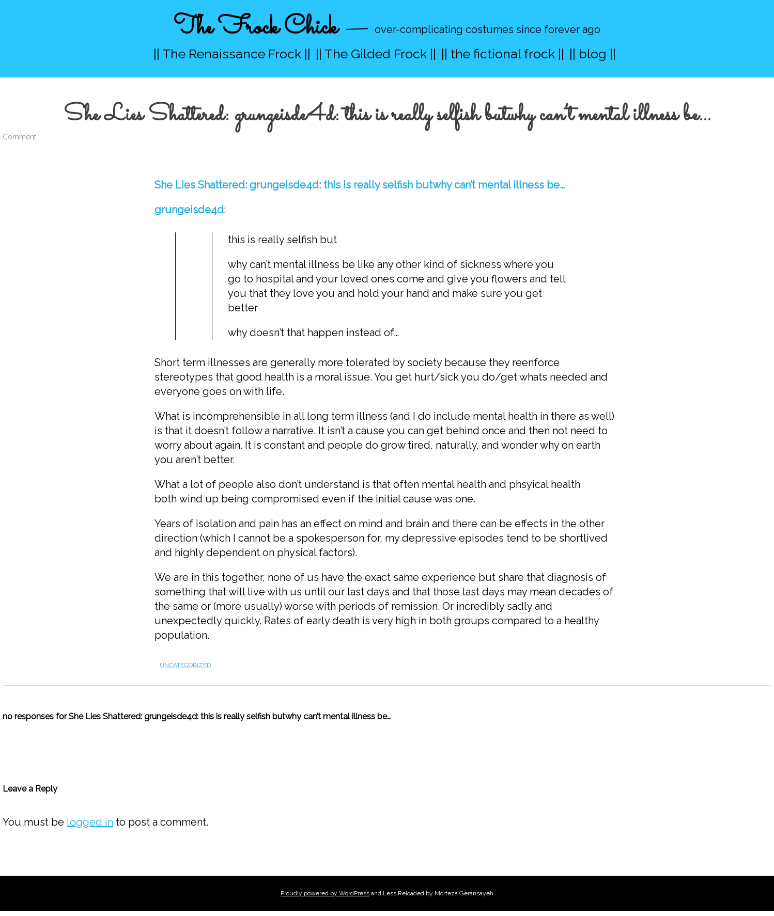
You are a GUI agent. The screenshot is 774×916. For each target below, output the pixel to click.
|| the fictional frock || (502, 53)
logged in (90, 822)
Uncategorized (185, 665)
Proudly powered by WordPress (325, 893)
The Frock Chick (255, 27)
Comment (19, 137)
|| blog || (592, 53)
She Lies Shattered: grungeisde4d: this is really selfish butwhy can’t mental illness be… (359, 185)
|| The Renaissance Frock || (232, 53)
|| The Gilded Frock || (376, 53)
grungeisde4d (189, 209)
